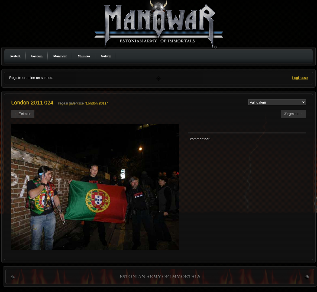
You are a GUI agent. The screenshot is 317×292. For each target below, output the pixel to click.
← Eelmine (22, 114)
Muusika (83, 56)
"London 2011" (96, 103)
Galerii (106, 56)
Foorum (36, 56)
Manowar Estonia (159, 25)
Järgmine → (293, 114)
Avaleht (15, 56)
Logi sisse (300, 78)
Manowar (60, 56)
